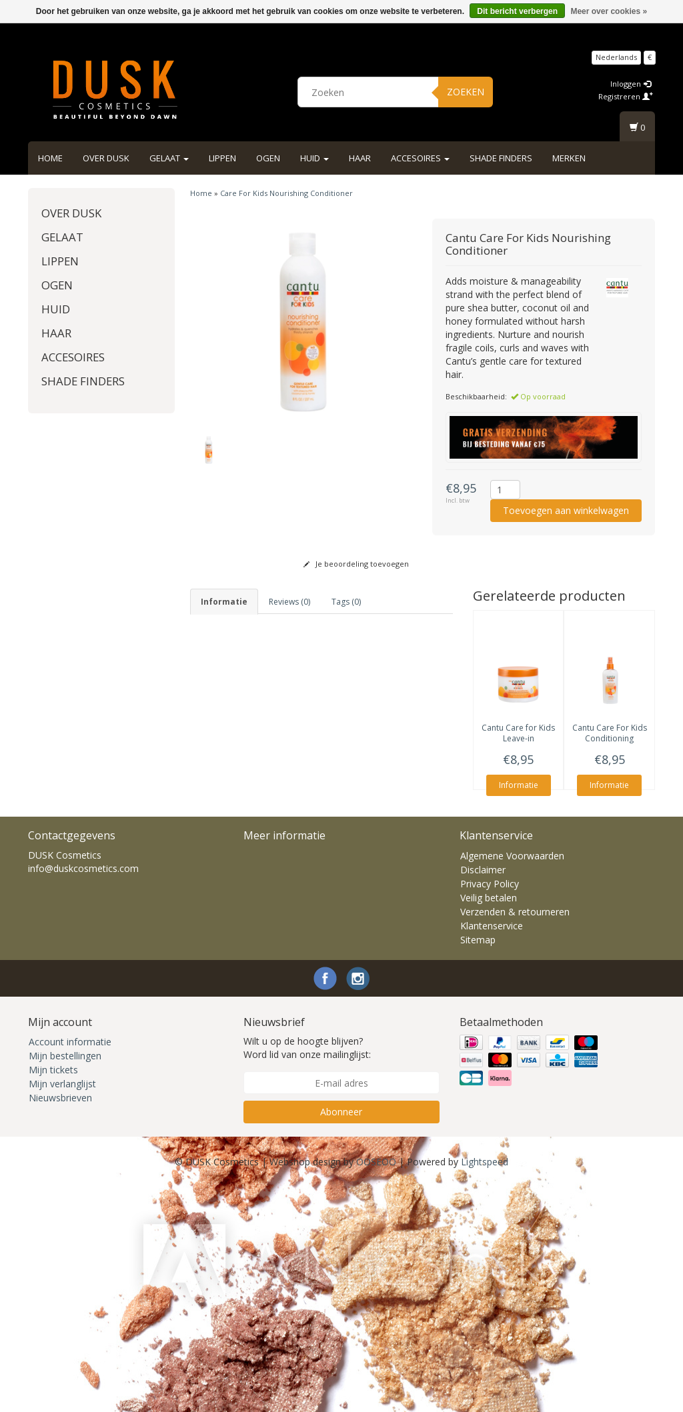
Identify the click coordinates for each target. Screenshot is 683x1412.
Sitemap (478, 1165)
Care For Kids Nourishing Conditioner (286, 193)
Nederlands (616, 57)
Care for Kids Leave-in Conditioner (518, 739)
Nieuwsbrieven (60, 1323)
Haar (360, 158)
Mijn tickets (53, 1295)
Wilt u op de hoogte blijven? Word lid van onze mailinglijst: (307, 1273)
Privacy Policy (489, 1109)
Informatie (518, 785)
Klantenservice (491, 1151)
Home (50, 158)
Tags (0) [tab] (346, 601)
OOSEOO (376, 1387)
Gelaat (169, 158)
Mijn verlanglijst (62, 1309)
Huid (314, 158)
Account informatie (70, 1267)
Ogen (268, 158)
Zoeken (465, 91)
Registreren (625, 96)
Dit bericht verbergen (517, 11)
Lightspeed (484, 1387)
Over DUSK (106, 158)
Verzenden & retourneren (515, 1137)
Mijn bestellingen (65, 1281)
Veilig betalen (488, 1123)
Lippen (222, 158)
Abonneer (341, 1337)
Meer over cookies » (608, 11)
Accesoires (420, 158)
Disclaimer (483, 1095)
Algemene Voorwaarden (512, 1081)
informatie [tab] (224, 601)
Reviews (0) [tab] (289, 601)
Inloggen (630, 84)
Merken (569, 158)
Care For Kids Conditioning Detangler (609, 739)
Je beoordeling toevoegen (356, 564)
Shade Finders (501, 158)
